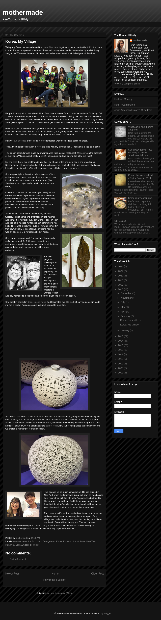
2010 (121, 359)
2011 (121, 354)
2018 (121, 280)
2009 (121, 363)
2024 (121, 266)
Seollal (19, 545)
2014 (121, 340)
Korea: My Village (129, 324)
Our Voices (120, 221)
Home (55, 573)
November (126, 298)
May (123, 307)
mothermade (23, 12)
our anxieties (20, 140)
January (125, 330)
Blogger (107, 613)
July (123, 302)
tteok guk (34, 545)
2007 (121, 372)
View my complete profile (127, 83)
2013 (121, 345)
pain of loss (51, 425)
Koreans (67, 541)
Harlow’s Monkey (123, 99)
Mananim (81, 153)
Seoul (26, 545)
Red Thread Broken (124, 104)
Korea (59, 541)
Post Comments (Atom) (61, 593)
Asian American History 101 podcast (133, 110)
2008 (121, 368)
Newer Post (12, 573)
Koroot (76, 541)
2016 (121, 289)
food (34, 541)
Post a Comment (18, 559)
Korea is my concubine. (140, 198)
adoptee (17, 541)
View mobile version (54, 579)
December (126, 293)
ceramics (26, 541)
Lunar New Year (51, 47)
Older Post (97, 573)
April (123, 311)
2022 (121, 271)
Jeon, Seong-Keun (37, 302)
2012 (121, 350)
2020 (121, 275)
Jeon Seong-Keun (46, 541)
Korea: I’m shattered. (131, 320)
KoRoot (90, 47)
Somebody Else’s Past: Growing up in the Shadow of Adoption (140, 152)
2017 (121, 284)
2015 (121, 336)
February (126, 316)
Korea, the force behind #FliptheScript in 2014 (140, 176)
